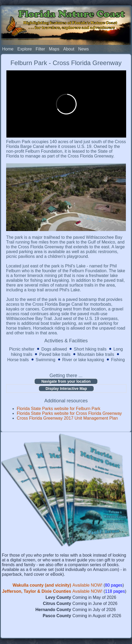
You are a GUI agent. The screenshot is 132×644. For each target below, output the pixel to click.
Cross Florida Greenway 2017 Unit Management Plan (67, 418)
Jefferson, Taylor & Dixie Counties (36, 591)
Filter (40, 49)
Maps (54, 49)
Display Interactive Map (66, 388)
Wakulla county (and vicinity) (42, 585)
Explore (24, 49)
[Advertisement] (66, 628)
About (68, 49)
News (83, 49)
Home (8, 49)
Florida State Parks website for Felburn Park (58, 408)
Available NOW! (87, 585)
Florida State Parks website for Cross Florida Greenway (69, 413)
